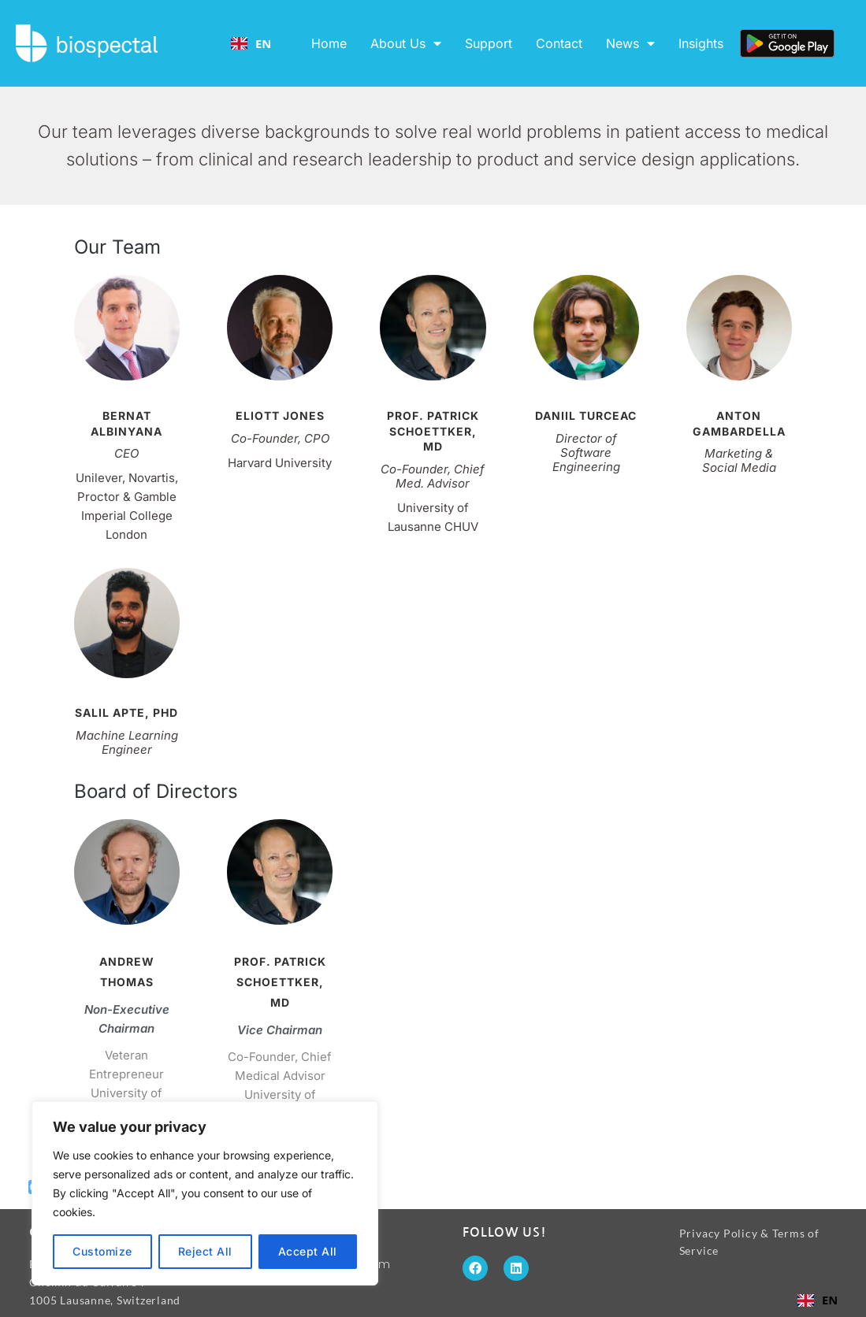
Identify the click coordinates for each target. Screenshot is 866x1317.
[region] (205, 1193)
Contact (559, 43)
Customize (102, 1251)
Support (488, 43)
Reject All (205, 1251)
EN (251, 43)
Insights (700, 43)
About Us (405, 43)
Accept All (307, 1251)
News (630, 43)
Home (329, 43)
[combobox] (251, 43)
